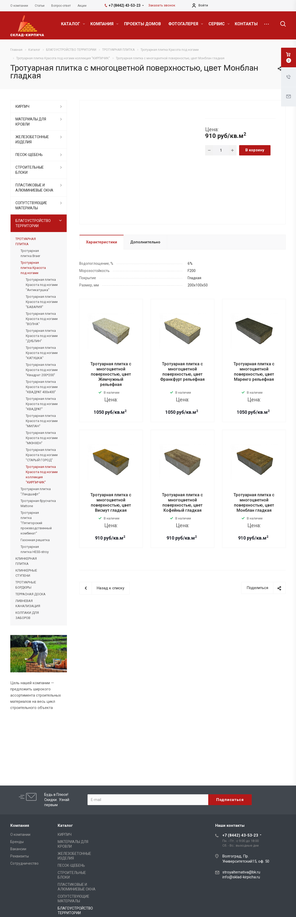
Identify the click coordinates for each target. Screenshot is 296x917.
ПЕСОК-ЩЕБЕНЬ (29, 155)
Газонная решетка (35, 540)
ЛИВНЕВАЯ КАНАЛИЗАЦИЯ (27, 603)
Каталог (65, 825)
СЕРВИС (219, 23)
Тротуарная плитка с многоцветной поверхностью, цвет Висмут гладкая (110, 502)
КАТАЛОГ (73, 23)
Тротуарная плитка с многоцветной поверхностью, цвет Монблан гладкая (253, 502)
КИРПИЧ (22, 106)
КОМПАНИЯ (104, 23)
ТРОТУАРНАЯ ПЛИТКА (25, 241)
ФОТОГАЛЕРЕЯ (185, 23)
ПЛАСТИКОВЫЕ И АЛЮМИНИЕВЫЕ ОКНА (34, 187)
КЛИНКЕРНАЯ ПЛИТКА (26, 561)
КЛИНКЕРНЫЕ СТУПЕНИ (26, 572)
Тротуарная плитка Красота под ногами (33, 268)
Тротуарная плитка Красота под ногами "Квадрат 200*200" (42, 370)
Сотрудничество (24, 863)
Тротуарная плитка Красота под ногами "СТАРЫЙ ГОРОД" (42, 455)
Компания (19, 825)
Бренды (17, 842)
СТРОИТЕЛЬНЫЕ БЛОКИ (29, 170)
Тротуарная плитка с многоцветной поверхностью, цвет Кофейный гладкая (182, 502)
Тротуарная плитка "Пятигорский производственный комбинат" (36, 523)
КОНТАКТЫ (246, 23)
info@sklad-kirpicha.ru (241, 877)
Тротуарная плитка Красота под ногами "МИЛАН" (42, 421)
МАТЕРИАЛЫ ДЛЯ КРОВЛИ (30, 121)
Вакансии (18, 849)
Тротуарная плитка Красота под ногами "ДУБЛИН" (42, 336)
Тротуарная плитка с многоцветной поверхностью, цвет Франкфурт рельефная (182, 371)
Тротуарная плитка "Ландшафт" (36, 491)
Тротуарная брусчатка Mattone (38, 503)
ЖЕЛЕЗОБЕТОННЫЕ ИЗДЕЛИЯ (32, 139)
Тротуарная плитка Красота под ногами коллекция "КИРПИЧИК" (42, 474)
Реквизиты (19, 856)
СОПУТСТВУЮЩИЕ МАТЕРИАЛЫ (31, 205)
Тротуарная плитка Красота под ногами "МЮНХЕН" (42, 438)
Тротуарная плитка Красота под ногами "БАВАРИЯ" (42, 302)
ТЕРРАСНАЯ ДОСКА (30, 594)
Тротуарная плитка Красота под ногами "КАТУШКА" (42, 353)
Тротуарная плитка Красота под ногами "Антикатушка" (42, 285)
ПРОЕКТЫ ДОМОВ (142, 23)
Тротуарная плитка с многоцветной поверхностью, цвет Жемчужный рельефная (110, 374)
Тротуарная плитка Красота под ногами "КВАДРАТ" (42, 404)
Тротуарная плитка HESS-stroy (35, 549)
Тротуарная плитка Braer (30, 253)
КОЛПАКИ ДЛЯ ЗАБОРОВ (27, 615)
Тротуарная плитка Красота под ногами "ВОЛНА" (42, 319)
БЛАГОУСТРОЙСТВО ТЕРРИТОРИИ (33, 223)
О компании (20, 834)
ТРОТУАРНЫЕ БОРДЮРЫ (25, 584)
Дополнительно (145, 242)
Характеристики (101, 242)
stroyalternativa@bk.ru (241, 872)
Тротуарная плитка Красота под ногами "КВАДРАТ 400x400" (42, 387)
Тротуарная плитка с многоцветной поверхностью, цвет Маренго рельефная (253, 371)
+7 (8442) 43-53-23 (240, 835)
